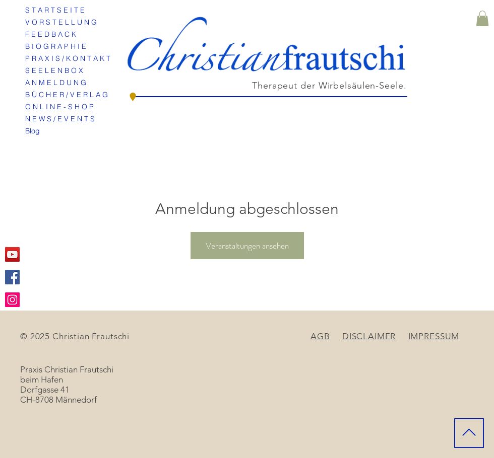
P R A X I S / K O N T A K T (67, 58)
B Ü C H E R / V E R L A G (66, 94)
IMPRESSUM (434, 336)
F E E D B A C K (50, 34)
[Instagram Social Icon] (12, 299)
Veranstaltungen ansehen (247, 246)
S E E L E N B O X (54, 70)
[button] (482, 18)
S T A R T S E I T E (55, 10)
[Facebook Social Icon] (12, 277)
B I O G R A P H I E (55, 46)
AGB (320, 336)
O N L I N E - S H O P (59, 106)
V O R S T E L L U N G (61, 22)
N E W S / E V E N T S (60, 118)
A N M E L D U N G (55, 82)
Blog (32, 130)
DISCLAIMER (369, 336)
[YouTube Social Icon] (12, 254)
